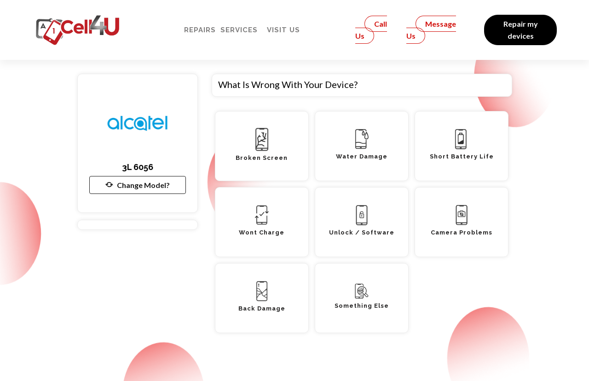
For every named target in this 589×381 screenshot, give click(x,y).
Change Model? (137, 184)
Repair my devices (520, 29)
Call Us (371, 29)
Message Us (431, 29)
